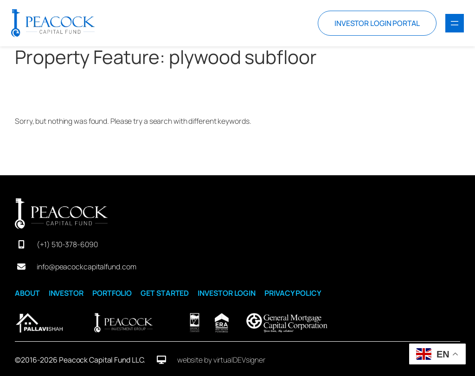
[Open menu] (454, 23)
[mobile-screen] (21, 244)
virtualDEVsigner (239, 360)
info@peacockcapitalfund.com (86, 266)
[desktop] (161, 360)
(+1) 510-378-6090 (67, 244)
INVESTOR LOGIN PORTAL (377, 23)
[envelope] (21, 266)
